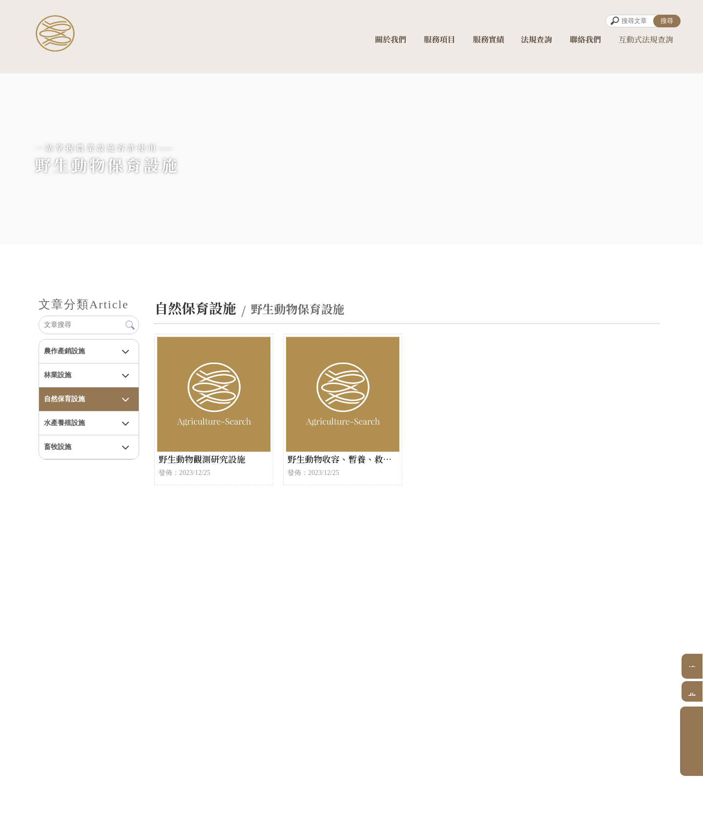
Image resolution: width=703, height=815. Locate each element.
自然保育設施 (64, 399)
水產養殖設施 (64, 423)
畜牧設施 (57, 446)
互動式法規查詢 (646, 43)
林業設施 (57, 375)
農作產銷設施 (64, 351)
